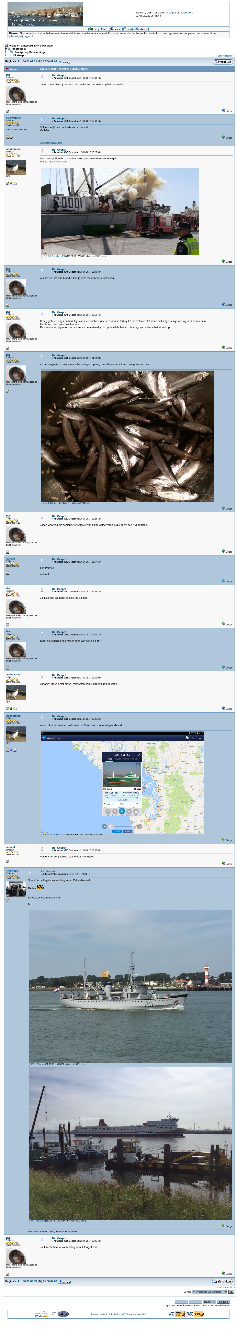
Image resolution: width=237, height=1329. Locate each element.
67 (51, 61)
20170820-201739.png (52, 835)
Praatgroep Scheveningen (30, 52)
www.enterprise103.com (51, 143)
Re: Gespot (59, 75)
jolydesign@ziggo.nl (21, 36)
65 (44, 61)
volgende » (229, 56)
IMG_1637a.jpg (37, 1221)
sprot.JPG (46, 503)
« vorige (220, 56)
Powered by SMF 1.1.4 (101, 1314)
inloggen (171, 12)
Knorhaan (12, 870)
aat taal (10, 558)
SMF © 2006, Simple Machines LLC (129, 1314)
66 (48, 61)
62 (31, 61)
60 (24, 61)
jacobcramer (13, 149)
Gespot (21, 55)
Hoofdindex (19, 48)
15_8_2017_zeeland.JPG (53, 256)
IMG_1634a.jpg (37, 1064)
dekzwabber (13, 117)
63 (35, 61)
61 (27, 61)
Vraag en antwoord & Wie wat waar (31, 45)
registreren (186, 12)
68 (55, 61)
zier (8, 74)
